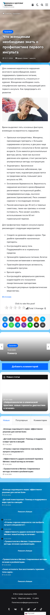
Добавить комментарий (25, 366)
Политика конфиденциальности (25, 602)
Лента (13, 598)
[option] (25, 346)
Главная (7, 14)
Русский (29, 613)
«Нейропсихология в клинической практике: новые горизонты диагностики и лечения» (24, 405)
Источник (6, 297)
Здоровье (16, 14)
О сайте (36, 598)
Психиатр (12, 353)
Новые (6, 420)
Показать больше (25, 512)
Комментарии (40, 420)
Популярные (22, 420)
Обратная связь (24, 598)
